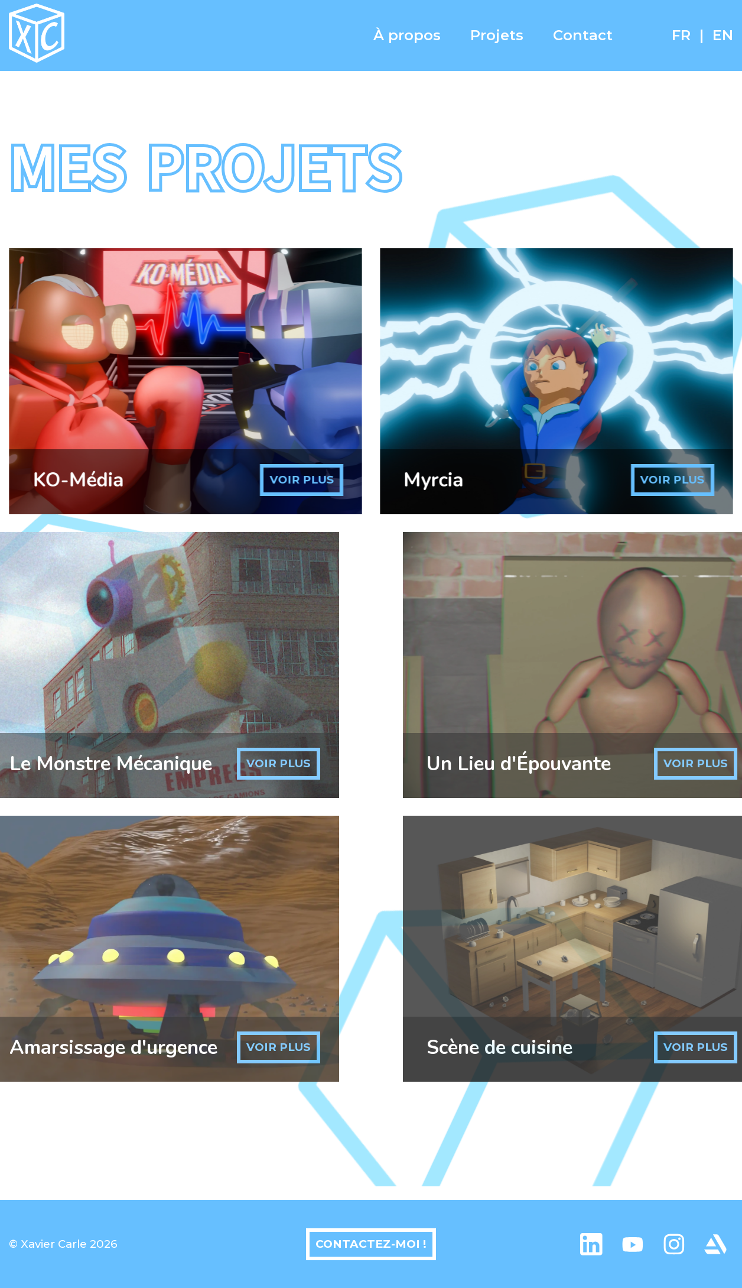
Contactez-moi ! (371, 1244)
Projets (496, 35)
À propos (407, 35)
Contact (583, 35)
